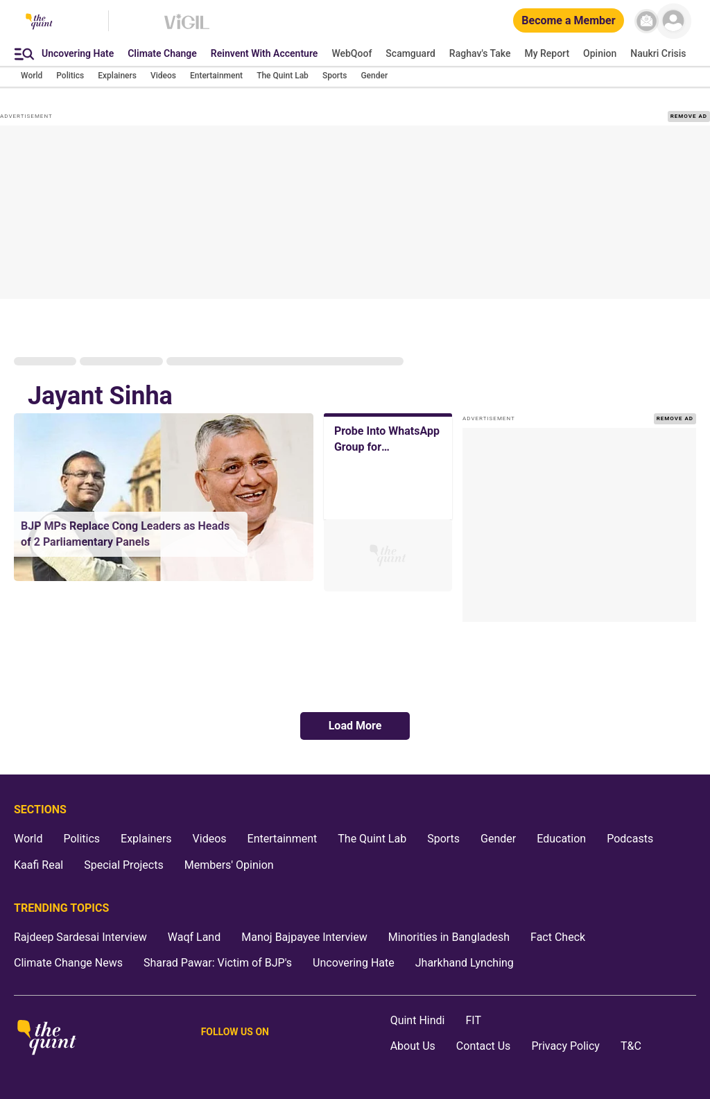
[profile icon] (673, 21)
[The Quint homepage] (39, 23)
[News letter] (646, 21)
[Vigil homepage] (186, 28)
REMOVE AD (688, 116)
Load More (355, 725)
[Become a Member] (568, 21)
